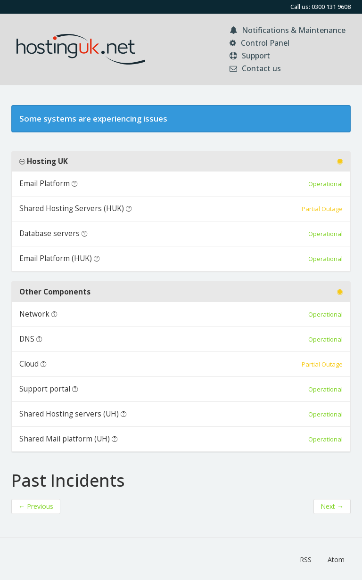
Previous (35, 506)
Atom (336, 559)
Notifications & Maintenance (288, 30)
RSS (306, 559)
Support (250, 55)
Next (332, 506)
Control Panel (259, 43)
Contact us (255, 68)
